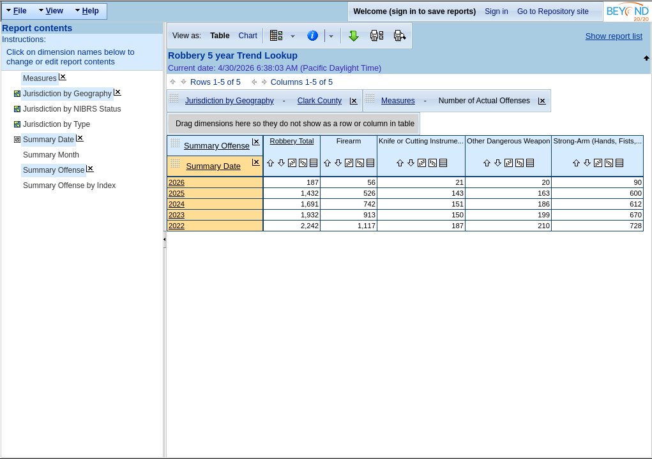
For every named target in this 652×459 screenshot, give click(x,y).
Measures (40, 78)
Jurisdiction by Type (56, 124)
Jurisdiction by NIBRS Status (72, 109)
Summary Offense (53, 170)
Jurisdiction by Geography (67, 93)
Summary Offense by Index (69, 185)
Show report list (614, 36)
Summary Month (51, 154)
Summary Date (48, 139)
